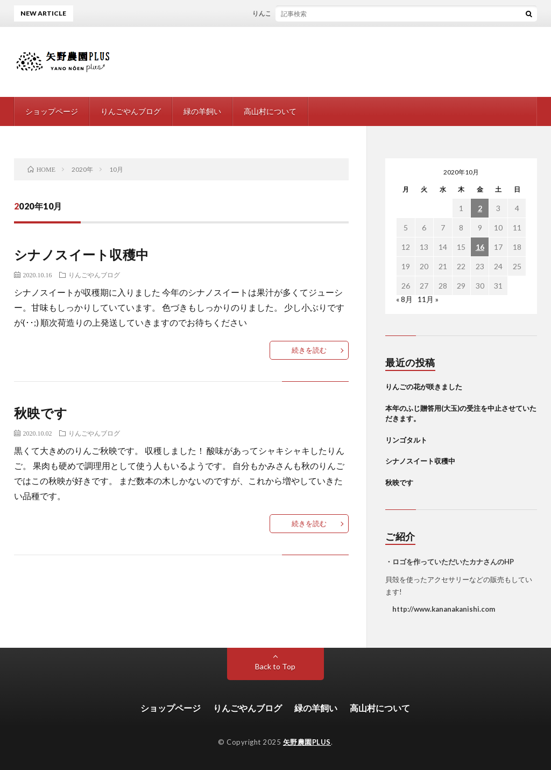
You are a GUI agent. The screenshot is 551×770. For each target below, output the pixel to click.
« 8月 (404, 299)
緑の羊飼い (202, 111)
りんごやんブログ (131, 111)
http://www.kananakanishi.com (440, 609)
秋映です (41, 413)
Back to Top (275, 666)
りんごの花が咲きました (290, 13)
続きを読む (309, 350)
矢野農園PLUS (307, 742)
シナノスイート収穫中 (81, 254)
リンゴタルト (406, 440)
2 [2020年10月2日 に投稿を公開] (480, 208)
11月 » (428, 299)
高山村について (270, 111)
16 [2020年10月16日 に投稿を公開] (480, 246)
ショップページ (51, 111)
